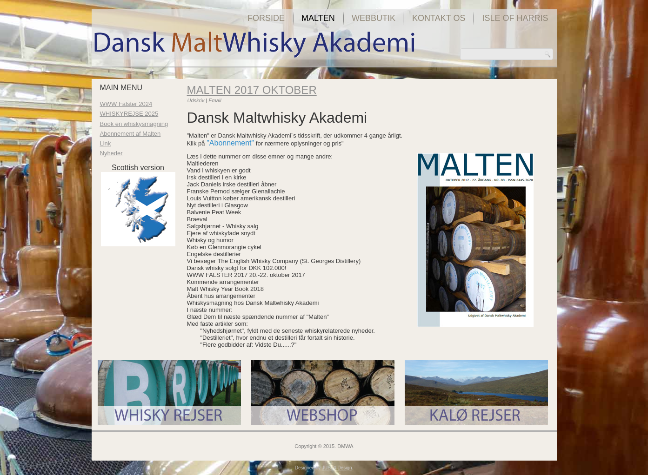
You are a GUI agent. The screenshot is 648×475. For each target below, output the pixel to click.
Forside (266, 18)
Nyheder (111, 153)
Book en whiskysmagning (134, 123)
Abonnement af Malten (130, 133)
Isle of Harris (515, 18)
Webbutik (373, 18)
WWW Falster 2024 (126, 103)
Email (214, 100)
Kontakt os (438, 18)
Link (105, 143)
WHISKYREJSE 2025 (129, 113)
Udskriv (196, 100)
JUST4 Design (337, 467)
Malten (318, 18)
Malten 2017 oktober (252, 90)
